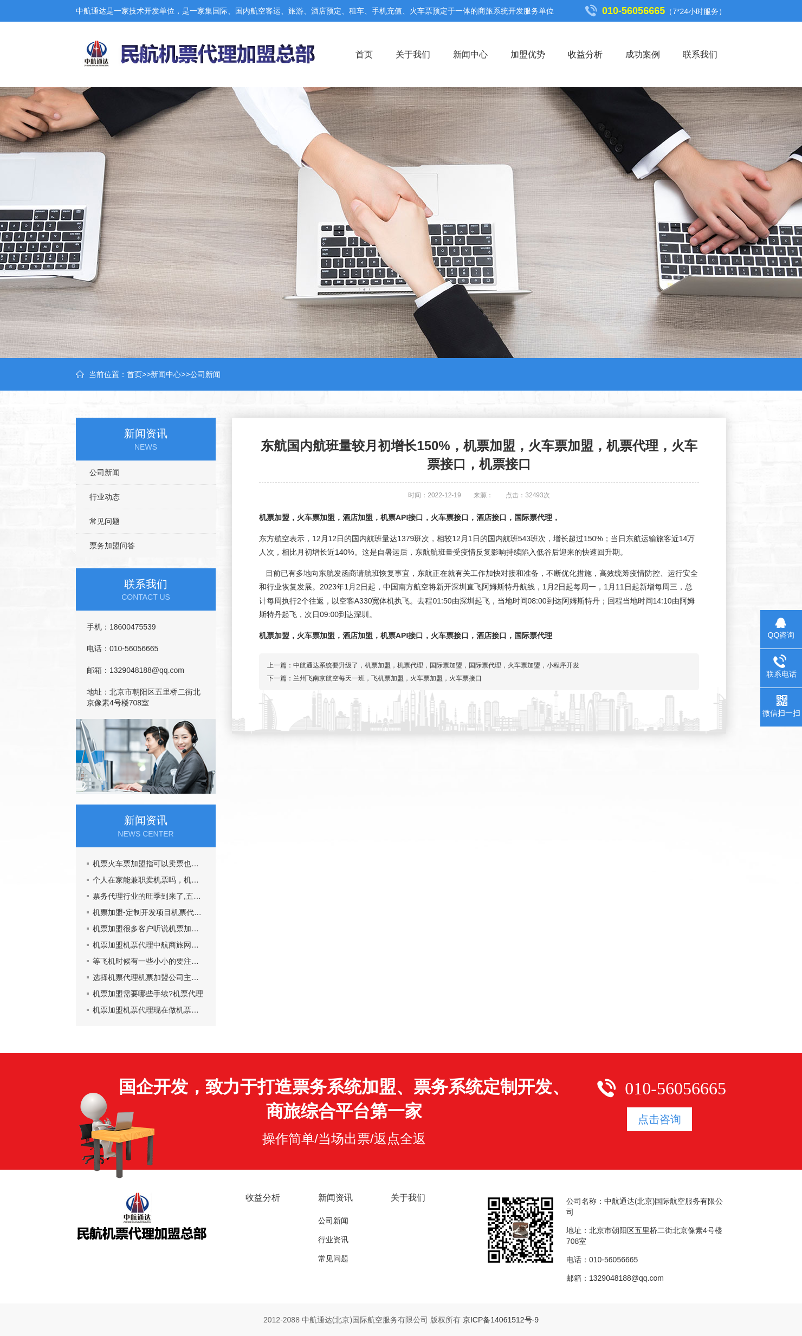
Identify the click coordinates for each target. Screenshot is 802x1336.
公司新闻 (205, 374)
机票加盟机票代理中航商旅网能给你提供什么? (149, 945)
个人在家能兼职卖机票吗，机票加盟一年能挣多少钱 (149, 879)
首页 (364, 54)
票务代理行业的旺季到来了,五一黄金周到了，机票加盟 (149, 896)
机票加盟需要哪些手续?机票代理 (148, 993)
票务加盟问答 (112, 545)
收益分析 (585, 54)
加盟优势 (527, 54)
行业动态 (104, 496)
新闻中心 (470, 54)
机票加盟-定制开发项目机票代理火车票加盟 (149, 912)
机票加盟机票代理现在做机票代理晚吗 (149, 1010)
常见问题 (104, 521)
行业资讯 (333, 1239)
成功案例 (642, 54)
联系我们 (700, 54)
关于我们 (413, 54)
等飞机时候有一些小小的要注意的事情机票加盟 (149, 961)
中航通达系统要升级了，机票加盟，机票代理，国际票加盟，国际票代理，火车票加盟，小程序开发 (436, 665)
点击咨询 (659, 1119)
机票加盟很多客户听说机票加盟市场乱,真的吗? (149, 928)
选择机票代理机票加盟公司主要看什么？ (149, 977)
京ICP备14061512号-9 (501, 1319)
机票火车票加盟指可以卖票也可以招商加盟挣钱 (149, 863)
